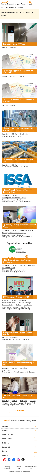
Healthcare (21, 76)
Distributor (5, 443)
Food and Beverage (8, 136)
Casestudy (5, 134)
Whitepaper (23, 401)
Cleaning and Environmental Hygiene (14, 198)
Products (13, 47)
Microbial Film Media (8, 303)
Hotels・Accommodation (28, 230)
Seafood (18, 305)
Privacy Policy (19, 467)
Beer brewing (24, 134)
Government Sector (8, 200)
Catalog (4, 76)
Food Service (28, 305)
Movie (19, 136)
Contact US (6, 447)
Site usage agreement (7, 467)
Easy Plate (22, 300)
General (15, 307)
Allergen (4, 403)
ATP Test (5, 47)
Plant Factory (6, 307)
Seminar (22, 265)
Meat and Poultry (7, 305)
